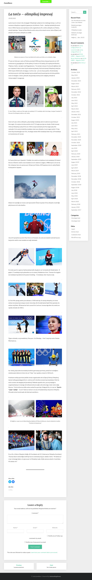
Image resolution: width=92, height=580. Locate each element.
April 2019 (74, 168)
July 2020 (74, 148)
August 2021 (75, 120)
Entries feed (75, 232)
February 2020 (75, 154)
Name (15, 527)
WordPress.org (76, 237)
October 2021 (75, 117)
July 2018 (74, 190)
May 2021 (74, 128)
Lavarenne (74, 50)
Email (35, 527)
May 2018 (74, 196)
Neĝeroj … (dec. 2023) (77, 37)
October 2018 (75, 182)
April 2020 (74, 151)
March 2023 (75, 86)
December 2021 (76, 114)
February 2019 (75, 173)
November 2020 (76, 140)
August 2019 (75, 162)
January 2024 (75, 78)
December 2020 (76, 137)
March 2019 (75, 170)
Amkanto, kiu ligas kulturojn (76, 33)
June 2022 (74, 100)
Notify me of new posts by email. (36, 542)
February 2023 (75, 89)
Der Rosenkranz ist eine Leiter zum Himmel (78, 21)
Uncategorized (75, 218)
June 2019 (74, 165)
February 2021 (75, 134)
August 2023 (75, 83)
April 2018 (74, 198)
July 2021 (74, 123)
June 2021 (74, 125)
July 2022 (74, 97)
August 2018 (75, 187)
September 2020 (76, 145)
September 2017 (76, 210)
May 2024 (74, 75)
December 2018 (76, 176)
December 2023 (76, 81)
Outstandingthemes (55, 576)
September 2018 (76, 184)
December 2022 (76, 92)
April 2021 (74, 131)
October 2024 (75, 72)
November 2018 (76, 179)
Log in (73, 229)
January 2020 (75, 156)
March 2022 (75, 109)
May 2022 (74, 103)
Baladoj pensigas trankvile (76, 26)
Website (54, 527)
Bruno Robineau (75, 58)
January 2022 (75, 111)
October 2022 (75, 95)
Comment (35, 513)
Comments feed (76, 234)
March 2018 (75, 201)
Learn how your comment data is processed (44, 552)
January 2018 (75, 207)
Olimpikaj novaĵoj (76, 30)
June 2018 (74, 193)
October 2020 (75, 142)
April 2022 (74, 106)
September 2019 (76, 159)
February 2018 (75, 204)
